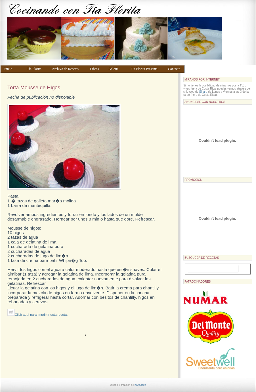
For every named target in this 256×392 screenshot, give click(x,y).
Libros (96, 69)
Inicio (13, 69)
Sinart (203, 91)
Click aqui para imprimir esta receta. (37, 314)
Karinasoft (140, 384)
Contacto (175, 69)
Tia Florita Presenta (147, 69)
